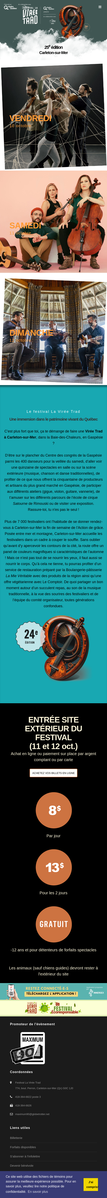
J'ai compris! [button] (92, 1185)
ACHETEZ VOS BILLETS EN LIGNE (53, 773)
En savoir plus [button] (38, 1191)
